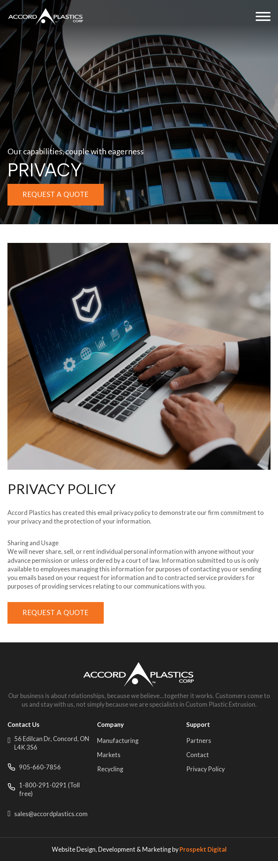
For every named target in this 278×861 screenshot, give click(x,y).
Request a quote (55, 194)
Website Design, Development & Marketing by (139, 849)
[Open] (263, 16)
